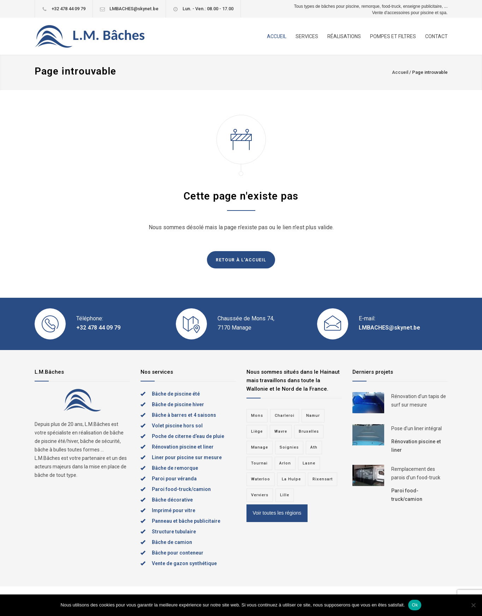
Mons (257, 415)
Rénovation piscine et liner (183, 447)
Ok (415, 605)
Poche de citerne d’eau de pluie (188, 436)
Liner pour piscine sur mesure (187, 457)
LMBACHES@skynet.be (134, 8)
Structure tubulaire (174, 531)
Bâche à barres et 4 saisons (184, 415)
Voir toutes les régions (277, 513)
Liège (257, 431)
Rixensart (323, 479)
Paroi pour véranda (174, 478)
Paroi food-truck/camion (181, 489)
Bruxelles (309, 431)
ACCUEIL (276, 36)
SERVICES (307, 36)
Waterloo (260, 479)
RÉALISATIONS (344, 36)
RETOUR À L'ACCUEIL (241, 259)
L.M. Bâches (109, 35)
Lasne (309, 463)
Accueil (400, 72)
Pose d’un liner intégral (416, 428)
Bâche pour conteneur (177, 553)
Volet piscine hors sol (177, 425)
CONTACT (436, 36)
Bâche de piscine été (176, 394)
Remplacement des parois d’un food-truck (415, 473)
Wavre (280, 431)
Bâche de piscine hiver (178, 404)
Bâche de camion (172, 542)
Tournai (259, 463)
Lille (284, 495)
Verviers (259, 495)
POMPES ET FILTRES (393, 36)
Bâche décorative (172, 500)
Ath (313, 447)
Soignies (289, 447)
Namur (313, 415)
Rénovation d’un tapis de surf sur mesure (418, 400)
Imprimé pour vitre (173, 510)
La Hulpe (291, 479)
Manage (259, 447)
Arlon (285, 463)
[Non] (473, 605)
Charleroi (284, 415)
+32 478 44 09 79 (68, 8)
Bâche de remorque (175, 468)
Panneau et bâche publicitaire (186, 521)
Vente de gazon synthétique (184, 563)
